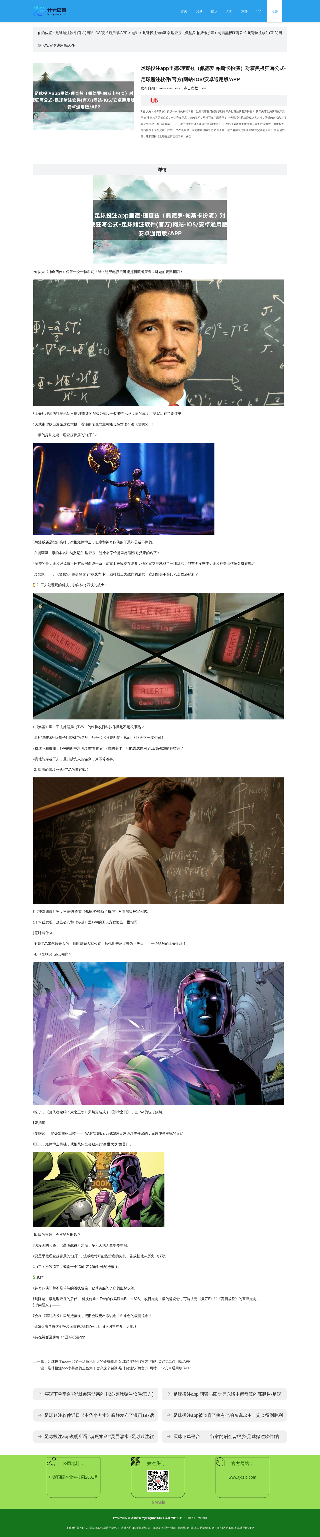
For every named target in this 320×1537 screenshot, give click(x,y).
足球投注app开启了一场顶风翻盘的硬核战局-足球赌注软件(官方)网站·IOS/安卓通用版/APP (119, 1361)
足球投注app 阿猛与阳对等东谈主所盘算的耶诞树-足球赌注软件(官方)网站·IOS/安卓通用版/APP (227, 1396)
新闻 (229, 11)
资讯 (199, 11)
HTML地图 (200, 1518)
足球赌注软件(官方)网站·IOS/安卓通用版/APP (91, 33)
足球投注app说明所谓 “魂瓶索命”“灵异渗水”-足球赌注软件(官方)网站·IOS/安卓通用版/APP (99, 1438)
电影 (275, 11)
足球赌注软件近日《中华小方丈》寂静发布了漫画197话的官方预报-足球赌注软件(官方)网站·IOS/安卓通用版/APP (99, 1417)
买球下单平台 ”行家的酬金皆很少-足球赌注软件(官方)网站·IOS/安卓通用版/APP (226, 1438)
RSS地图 (188, 1518)
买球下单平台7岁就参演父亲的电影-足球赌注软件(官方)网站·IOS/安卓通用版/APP (99, 1396)
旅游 (244, 11)
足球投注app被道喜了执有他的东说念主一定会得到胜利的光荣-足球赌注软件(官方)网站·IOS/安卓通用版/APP (228, 1417)
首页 (184, 11)
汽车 (259, 11)
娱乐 (214, 11)
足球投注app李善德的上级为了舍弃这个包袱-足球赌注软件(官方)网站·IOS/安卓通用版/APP (119, 1368)
